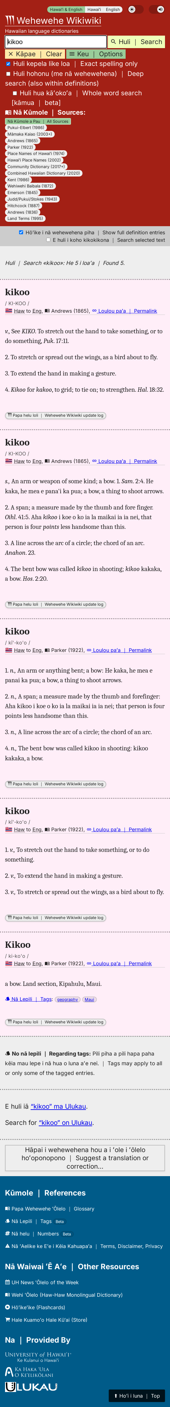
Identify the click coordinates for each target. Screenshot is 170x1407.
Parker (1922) (20, 147)
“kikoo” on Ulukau (65, 1122)
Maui (89, 999)
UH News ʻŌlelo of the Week (42, 1282)
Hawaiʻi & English (66, 9)
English (113, 9)
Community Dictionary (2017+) (36, 166)
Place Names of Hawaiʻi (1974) (36, 153)
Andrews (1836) (23, 212)
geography (67, 999)
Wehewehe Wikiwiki (53, 20)
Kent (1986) (18, 179)
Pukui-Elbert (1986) (26, 127)
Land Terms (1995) (25, 218)
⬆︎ (137, 1396)
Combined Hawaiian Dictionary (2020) (44, 173)
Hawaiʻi (94, 9)
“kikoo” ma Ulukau (58, 1106)
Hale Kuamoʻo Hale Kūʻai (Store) (46, 1320)
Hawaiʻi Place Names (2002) (34, 160)
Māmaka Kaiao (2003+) (30, 134)
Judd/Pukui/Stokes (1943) (32, 199)
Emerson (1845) (23, 192)
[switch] (136, 9)
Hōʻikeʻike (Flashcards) (35, 1307)
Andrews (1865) (23, 140)
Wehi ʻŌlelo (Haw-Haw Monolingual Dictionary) (64, 1295)
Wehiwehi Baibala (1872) (30, 186)
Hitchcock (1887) (24, 205)
